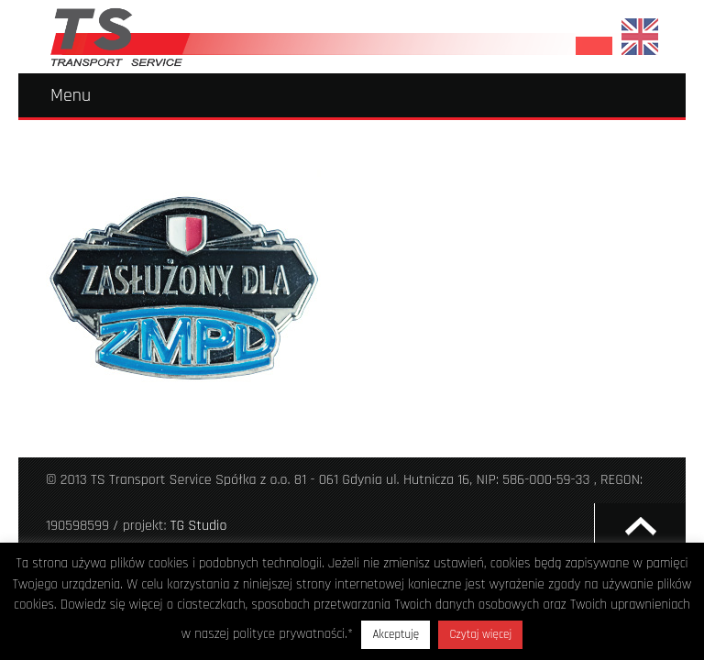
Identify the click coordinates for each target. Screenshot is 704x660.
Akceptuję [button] (395, 634)
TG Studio (198, 525)
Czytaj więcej (480, 634)
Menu (70, 95)
